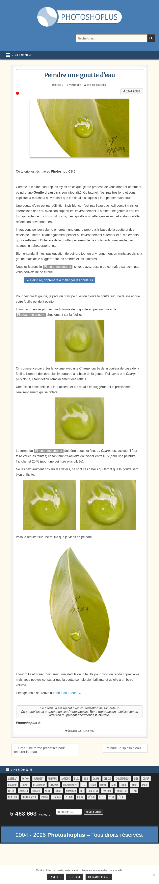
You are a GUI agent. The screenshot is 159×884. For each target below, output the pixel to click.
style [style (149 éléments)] (102, 797)
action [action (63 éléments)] (25, 778)
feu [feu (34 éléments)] (83, 785)
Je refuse (75, 877)
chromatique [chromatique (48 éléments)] (122, 778)
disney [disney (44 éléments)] (25, 785)
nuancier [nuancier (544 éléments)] (71, 791)
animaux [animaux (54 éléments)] (52, 778)
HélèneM (59, 85)
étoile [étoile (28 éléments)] (122, 797)
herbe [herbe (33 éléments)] (124, 785)
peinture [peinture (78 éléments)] (12, 797)
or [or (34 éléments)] (81, 791)
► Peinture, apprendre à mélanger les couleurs (59, 280)
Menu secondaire (22, 770)
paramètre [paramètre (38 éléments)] (121, 791)
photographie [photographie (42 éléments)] (29, 797)
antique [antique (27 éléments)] (66, 778)
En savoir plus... (99, 877)
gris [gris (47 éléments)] (113, 785)
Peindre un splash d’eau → (125, 748)
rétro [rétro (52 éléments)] (91, 797)
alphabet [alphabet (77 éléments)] (38, 778)
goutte (81, 730)
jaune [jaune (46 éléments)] (145, 785)
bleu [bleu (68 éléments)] (76, 778)
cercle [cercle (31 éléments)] (107, 778)
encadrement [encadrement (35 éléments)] (70, 785)
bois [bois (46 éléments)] (86, 778)
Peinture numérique (97, 85)
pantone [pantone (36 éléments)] (107, 791)
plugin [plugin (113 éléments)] (69, 797)
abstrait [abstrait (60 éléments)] (12, 778)
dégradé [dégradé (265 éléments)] (54, 785)
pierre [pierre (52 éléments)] (44, 797)
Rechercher (93, 812)
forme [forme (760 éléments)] (103, 785)
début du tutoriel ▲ (68, 693)
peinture (89, 730)
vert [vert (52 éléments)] (111, 797)
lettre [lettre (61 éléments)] (11, 791)
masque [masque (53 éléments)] (36, 791)
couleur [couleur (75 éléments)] (12, 785)
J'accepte (55, 877)
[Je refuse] (154, 875)
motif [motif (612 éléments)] (48, 791)
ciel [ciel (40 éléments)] (136, 778)
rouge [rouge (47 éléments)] (80, 797)
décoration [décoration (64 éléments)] (39, 785)
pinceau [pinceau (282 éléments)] (57, 797)
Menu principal (21, 55)
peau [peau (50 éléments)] (134, 791)
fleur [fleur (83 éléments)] (93, 785)
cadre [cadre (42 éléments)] (96, 778)
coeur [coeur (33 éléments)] (146, 778)
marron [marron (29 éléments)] (23, 791)
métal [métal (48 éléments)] (58, 791)
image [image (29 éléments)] (134, 785)
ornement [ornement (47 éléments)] (93, 791)
